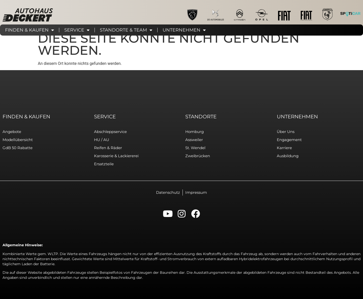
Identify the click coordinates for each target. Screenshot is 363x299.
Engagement (289, 139)
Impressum (196, 192)
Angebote (12, 131)
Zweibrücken (197, 155)
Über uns (285, 131)
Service (76, 30)
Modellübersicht (18, 139)
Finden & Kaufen (29, 30)
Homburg (194, 131)
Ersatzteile (104, 163)
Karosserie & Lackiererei (116, 155)
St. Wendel (195, 147)
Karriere (284, 147)
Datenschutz (168, 192)
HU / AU (101, 139)
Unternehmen (184, 30)
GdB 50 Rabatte (18, 147)
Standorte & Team (126, 30)
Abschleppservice (110, 131)
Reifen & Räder (108, 147)
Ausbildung (287, 155)
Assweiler (194, 139)
